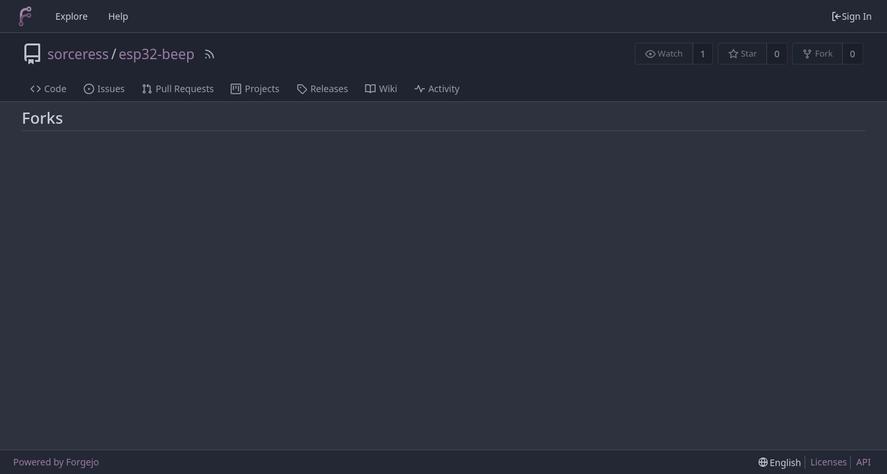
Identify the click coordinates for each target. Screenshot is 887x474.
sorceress (78, 54)
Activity (437, 88)
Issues (104, 88)
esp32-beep (156, 54)
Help (118, 16)
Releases (322, 88)
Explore (71, 16)
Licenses (829, 462)
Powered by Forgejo (56, 462)
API (863, 462)
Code (48, 88)
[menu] (779, 462)
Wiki (381, 88)
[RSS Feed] (209, 54)
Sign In (851, 16)
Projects (255, 88)
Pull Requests (178, 88)
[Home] (25, 16)
